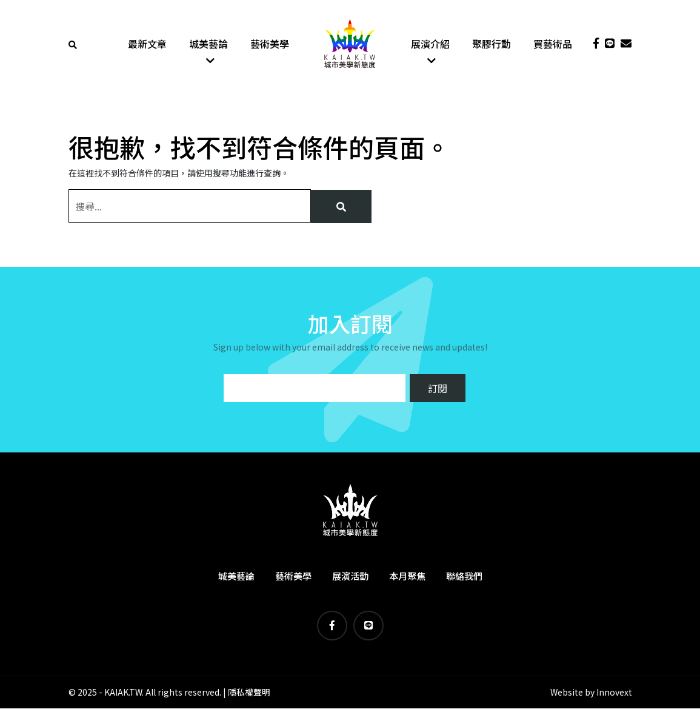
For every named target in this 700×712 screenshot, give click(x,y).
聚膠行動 (491, 45)
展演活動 (350, 579)
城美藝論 (208, 45)
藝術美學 (269, 45)
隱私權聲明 (249, 696)
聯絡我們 (464, 579)
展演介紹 (430, 45)
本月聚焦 (407, 579)
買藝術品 (552, 45)
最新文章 (147, 45)
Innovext (614, 696)
